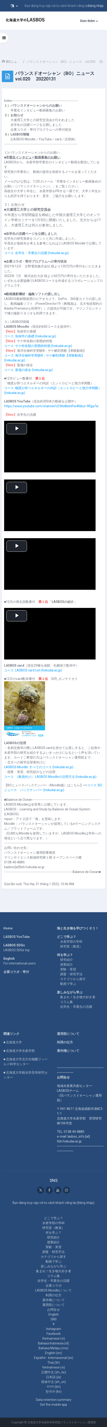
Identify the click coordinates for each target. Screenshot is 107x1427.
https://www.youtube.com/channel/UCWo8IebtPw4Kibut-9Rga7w (51, 406)
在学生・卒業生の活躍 (76, 1007)
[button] (14, 6)
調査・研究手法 (71, 974)
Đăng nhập (96, 6)
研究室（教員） (71, 946)
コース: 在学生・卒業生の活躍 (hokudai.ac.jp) (36, 253)
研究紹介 (66, 959)
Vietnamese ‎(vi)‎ (53, 1338)
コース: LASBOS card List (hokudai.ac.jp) (33, 670)
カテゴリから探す (73, 979)
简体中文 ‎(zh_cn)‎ (53, 1382)
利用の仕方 (65, 1042)
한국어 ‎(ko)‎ (53, 1391)
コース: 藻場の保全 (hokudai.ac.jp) (28, 370)
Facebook (54, 1334)
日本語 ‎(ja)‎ (53, 1377)
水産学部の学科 (71, 941)
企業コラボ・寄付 (16, 972)
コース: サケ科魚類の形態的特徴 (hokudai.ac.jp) (38, 346)
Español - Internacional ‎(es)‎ (53, 1358)
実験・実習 (68, 969)
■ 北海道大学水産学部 (19, 1051)
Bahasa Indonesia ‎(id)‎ (53, 1343)
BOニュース (13, 62)
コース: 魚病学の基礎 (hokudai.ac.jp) (30, 336)
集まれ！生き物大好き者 (77, 997)
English (53, 1314)
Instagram (53, 1329)
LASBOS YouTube (16, 937)
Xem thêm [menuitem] (87, 21)
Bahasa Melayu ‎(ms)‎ (53, 1348)
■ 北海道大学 (12, 1042)
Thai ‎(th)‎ (53, 1362)
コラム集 (66, 1002)
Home (8, 928)
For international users (19, 963)
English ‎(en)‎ (53, 1353)
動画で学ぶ (68, 984)
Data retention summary (53, 1400)
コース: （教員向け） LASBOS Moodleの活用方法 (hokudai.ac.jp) (50, 777)
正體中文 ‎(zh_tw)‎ (53, 1372)
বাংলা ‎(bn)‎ (54, 1386)
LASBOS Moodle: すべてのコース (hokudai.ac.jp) (38, 767)
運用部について (68, 1034)
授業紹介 (66, 964)
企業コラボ (53, 1285)
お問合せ (53, 1309)
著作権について (68, 1051)
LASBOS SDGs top (16, 950)
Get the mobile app (53, 1404)
